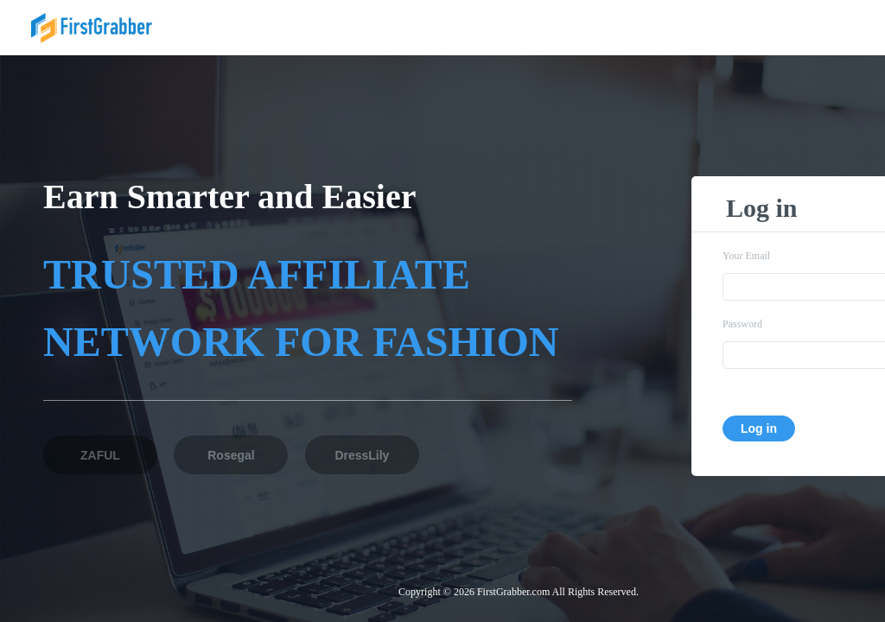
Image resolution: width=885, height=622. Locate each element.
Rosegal (230, 455)
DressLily (361, 455)
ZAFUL (100, 455)
